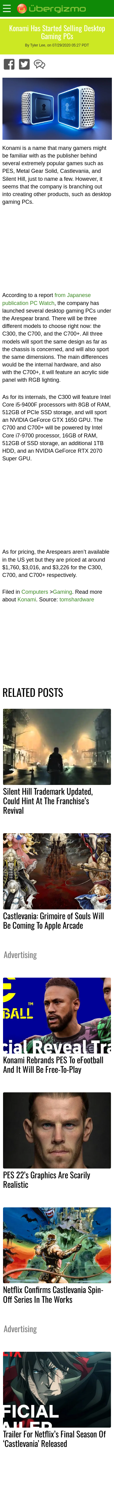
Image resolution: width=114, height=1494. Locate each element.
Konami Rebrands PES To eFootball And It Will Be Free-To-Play (53, 1064)
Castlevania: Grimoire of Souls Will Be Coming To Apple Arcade (53, 920)
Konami (27, 599)
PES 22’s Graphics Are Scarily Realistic (46, 1179)
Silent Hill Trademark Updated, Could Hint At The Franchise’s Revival (48, 800)
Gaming (62, 592)
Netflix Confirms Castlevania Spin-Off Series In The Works (53, 1294)
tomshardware (77, 599)
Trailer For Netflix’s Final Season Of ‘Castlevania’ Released (54, 1438)
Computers (35, 592)
